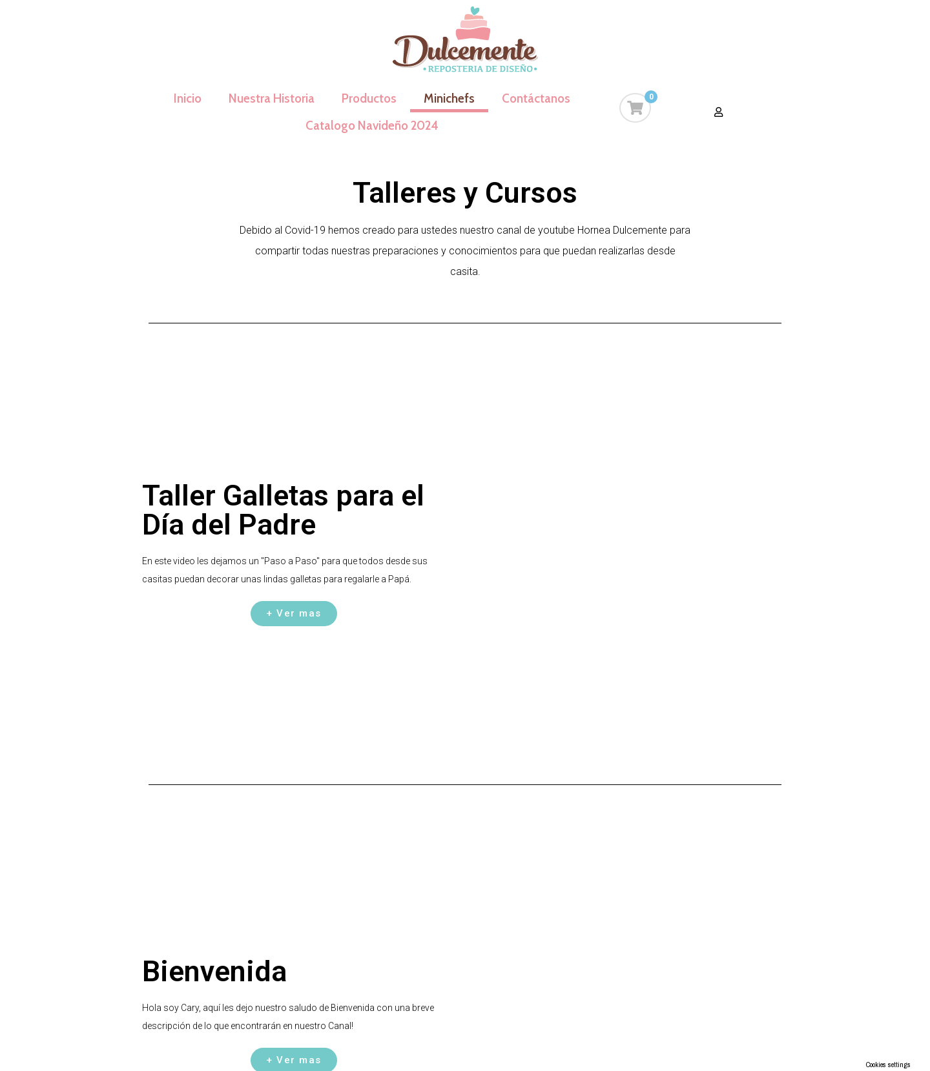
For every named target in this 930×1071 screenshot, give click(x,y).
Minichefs (449, 98)
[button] (718, 112)
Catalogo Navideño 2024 (372, 125)
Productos (369, 98)
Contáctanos (536, 98)
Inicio (188, 98)
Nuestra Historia (272, 98)
